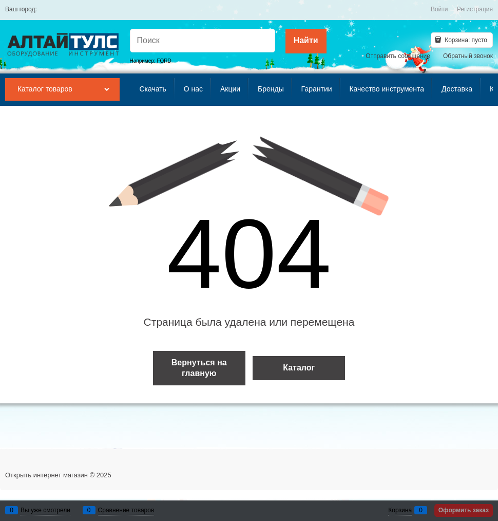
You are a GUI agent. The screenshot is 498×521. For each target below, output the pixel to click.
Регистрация (475, 9)
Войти (439, 9)
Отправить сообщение (398, 56)
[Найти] (306, 41)
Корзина (400, 510)
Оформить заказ (463, 510)
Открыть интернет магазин (46, 475)
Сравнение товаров (126, 510)
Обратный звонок (468, 56)
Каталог (299, 367)
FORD (164, 61)
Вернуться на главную (199, 368)
